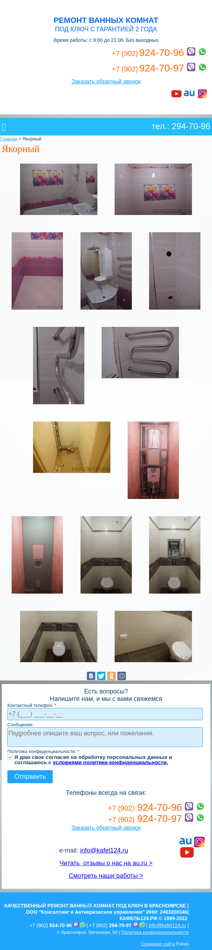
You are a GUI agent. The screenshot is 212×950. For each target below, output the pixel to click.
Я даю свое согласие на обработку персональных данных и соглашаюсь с (93, 757)
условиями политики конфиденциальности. (110, 762)
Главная (8, 138)
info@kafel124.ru (104, 850)
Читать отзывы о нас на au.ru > (105, 863)
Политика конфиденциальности (155, 932)
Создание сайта (158, 943)
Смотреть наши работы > (106, 875)
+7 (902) (51, 925)
